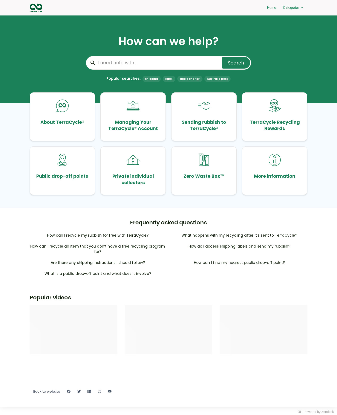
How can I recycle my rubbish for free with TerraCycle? (98, 235)
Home (271, 7)
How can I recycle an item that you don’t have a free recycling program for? (97, 249)
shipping (151, 79)
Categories (293, 7)
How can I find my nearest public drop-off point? (239, 262)
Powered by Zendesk (318, 411)
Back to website (46, 391)
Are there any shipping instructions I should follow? (98, 262)
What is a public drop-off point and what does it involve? (97, 273)
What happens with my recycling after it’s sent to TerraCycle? (239, 235)
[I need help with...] (168, 63)
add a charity (190, 79)
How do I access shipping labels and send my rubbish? (239, 246)
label (169, 79)
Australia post (217, 79)
